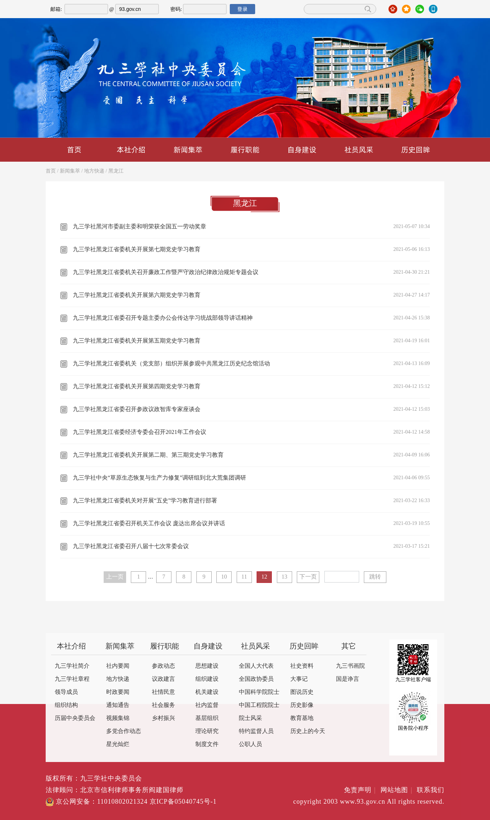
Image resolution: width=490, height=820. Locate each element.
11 (244, 577)
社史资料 (301, 666)
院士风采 (250, 718)
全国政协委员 (256, 679)
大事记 (299, 679)
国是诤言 (347, 679)
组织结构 (66, 705)
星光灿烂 (117, 744)
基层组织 (207, 718)
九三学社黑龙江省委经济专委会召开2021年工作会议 (139, 432)
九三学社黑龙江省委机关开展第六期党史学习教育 (136, 295)
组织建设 (207, 679)
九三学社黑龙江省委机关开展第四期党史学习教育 (136, 387)
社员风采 (358, 149)
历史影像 (301, 705)
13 (284, 577)
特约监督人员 (256, 731)
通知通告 (117, 705)
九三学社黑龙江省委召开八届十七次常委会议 (131, 546)
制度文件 (207, 744)
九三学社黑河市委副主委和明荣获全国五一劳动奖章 (139, 227)
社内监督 (207, 705)
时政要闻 (117, 692)
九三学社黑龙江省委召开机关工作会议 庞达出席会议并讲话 (149, 524)
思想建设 (207, 666)
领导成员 (66, 692)
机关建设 (207, 692)
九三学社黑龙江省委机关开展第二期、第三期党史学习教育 (148, 455)
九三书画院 (350, 666)
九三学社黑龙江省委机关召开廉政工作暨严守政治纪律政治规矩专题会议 (165, 272)
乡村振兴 (163, 718)
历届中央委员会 (75, 718)
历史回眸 (415, 149)
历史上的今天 (307, 731)
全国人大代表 (256, 666)
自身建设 (301, 149)
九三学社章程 (72, 679)
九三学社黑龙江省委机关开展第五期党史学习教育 (136, 341)
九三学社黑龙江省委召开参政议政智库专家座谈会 (136, 409)
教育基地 (301, 718)
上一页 (115, 577)
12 (264, 577)
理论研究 (207, 731)
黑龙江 (116, 171)
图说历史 (301, 692)
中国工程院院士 (259, 705)
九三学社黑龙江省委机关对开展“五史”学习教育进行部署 (145, 501)
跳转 (375, 577)
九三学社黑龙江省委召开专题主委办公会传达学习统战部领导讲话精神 (163, 318)
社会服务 (163, 705)
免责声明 (361, 790)
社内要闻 (117, 666)
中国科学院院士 (259, 692)
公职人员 (250, 744)
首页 (74, 149)
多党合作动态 (123, 731)
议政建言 (163, 679)
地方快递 (94, 171)
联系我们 (430, 790)
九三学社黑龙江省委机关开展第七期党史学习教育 (136, 250)
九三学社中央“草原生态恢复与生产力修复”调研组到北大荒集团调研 (159, 478)
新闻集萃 (188, 149)
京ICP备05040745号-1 (183, 801)
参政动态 (163, 666)
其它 (348, 646)
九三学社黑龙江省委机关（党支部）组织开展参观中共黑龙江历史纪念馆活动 (171, 364)
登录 (242, 9)
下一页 (308, 577)
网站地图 (398, 790)
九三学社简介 (72, 666)
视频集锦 (117, 718)
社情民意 (163, 692)
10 (224, 577)
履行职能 (245, 149)
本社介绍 (131, 149)
